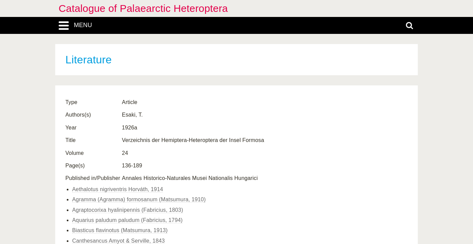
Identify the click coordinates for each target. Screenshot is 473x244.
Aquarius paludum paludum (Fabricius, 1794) (127, 220)
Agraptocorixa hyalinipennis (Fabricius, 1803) (127, 210)
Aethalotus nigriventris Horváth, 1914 (117, 189)
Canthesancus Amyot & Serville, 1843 (118, 241)
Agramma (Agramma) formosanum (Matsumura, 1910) (139, 199)
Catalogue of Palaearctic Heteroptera (143, 8)
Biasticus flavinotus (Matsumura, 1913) (120, 230)
